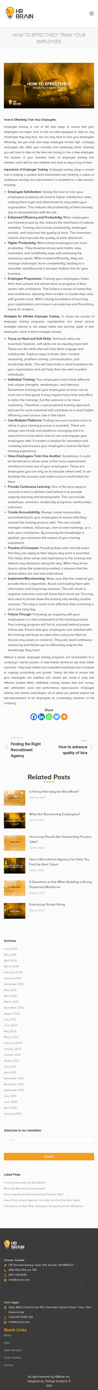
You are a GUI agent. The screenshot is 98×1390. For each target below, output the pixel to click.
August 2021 (11, 1060)
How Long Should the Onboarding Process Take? (60, 839)
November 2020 (14, 1084)
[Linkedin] (41, 716)
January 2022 (12, 1048)
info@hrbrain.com (19, 1279)
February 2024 (13, 972)
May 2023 (10, 990)
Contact (8, 1365)
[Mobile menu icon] (91, 13)
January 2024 (12, 978)
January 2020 (12, 1113)
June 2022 (10, 1025)
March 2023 (11, 1001)
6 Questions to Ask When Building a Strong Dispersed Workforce (60, 884)
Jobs (7, 1342)
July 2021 (10, 1066)
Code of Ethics (12, 1357)
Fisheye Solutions (56, 1381)
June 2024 (10, 948)
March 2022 (11, 1037)
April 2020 (10, 1107)
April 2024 (10, 960)
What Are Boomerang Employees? (54, 814)
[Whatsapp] (49, 716)
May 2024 (10, 954)
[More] (64, 716)
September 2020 (14, 1090)
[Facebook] (33, 716)
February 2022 (13, 1043)
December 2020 (14, 1078)
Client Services (13, 1350)
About (7, 1335)
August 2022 (12, 1013)
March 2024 (11, 966)
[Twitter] (56, 716)
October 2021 (12, 1054)
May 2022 (10, 1031)
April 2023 (10, 995)
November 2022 (14, 1007)
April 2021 (10, 1072)
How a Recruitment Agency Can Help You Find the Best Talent (59, 861)
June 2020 (10, 1101)
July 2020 (10, 1096)
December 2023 (14, 984)
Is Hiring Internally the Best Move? (54, 791)
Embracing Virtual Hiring (47, 904)
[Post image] (14, 798)
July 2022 (10, 1019)
